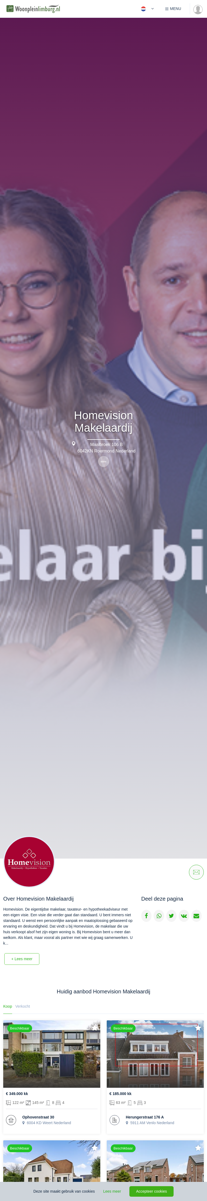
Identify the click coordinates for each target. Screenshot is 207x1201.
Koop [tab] (7, 1006)
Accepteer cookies (151, 1191)
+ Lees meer (21, 959)
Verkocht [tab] (22, 1006)
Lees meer (112, 1191)
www (103, 461)
